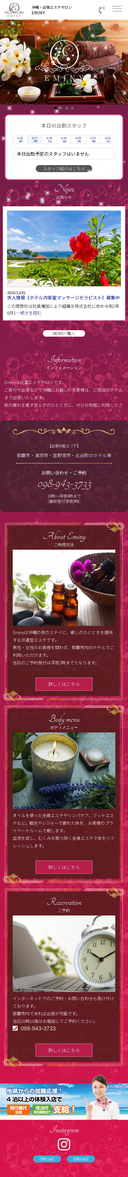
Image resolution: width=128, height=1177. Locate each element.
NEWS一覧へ (64, 333)
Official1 (47, 1159)
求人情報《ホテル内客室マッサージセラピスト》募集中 (63, 297)
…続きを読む (28, 313)
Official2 (81, 1159)
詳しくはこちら (64, 684)
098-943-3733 (64, 483)
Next (120, 62)
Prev (7, 62)
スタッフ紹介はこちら (64, 169)
